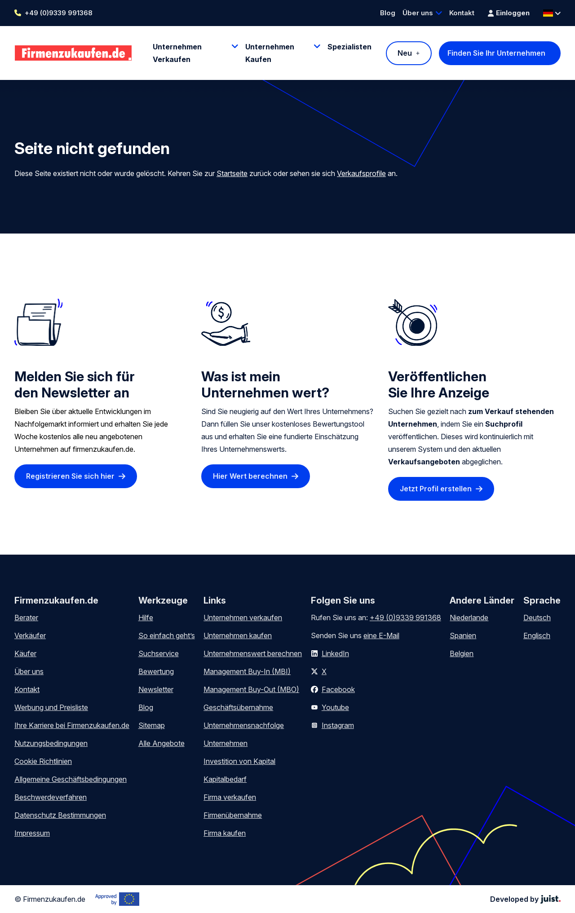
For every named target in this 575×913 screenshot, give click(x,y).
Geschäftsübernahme (238, 707)
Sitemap (151, 725)
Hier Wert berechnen (250, 476)
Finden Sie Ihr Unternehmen (496, 53)
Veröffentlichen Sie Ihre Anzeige (438, 384)
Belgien (461, 653)
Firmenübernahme (232, 815)
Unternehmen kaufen (237, 635)
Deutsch (537, 617)
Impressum (32, 833)
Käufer (25, 653)
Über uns (417, 13)
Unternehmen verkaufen (242, 617)
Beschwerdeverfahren (50, 797)
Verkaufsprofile (361, 173)
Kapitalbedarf (225, 779)
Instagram (338, 725)
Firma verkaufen (229, 797)
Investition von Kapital (239, 761)
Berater (26, 617)
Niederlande (469, 617)
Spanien (463, 635)
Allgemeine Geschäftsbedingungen (70, 779)
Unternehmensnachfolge (243, 725)
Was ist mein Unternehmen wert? (265, 384)
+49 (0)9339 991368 (59, 13)
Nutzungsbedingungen (51, 743)
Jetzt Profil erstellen (436, 489)
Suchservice (158, 653)
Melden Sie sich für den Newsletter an (74, 384)
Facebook (338, 689)
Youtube (335, 707)
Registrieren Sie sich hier (70, 476)
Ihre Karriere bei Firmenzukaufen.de (71, 725)
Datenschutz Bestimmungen (60, 815)
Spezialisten (349, 46)
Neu (405, 53)
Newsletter (155, 689)
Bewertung (156, 671)
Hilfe (145, 617)
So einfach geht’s (166, 635)
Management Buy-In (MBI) (247, 671)
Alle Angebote (161, 743)
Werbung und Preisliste (51, 707)
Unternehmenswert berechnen (252, 653)
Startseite (232, 173)
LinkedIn (335, 653)
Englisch (536, 635)
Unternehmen (225, 743)
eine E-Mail (381, 635)
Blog (387, 13)
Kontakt (461, 13)
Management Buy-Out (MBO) (251, 689)
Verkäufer (30, 635)
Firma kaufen (224, 833)
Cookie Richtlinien (43, 761)
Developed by (525, 899)
